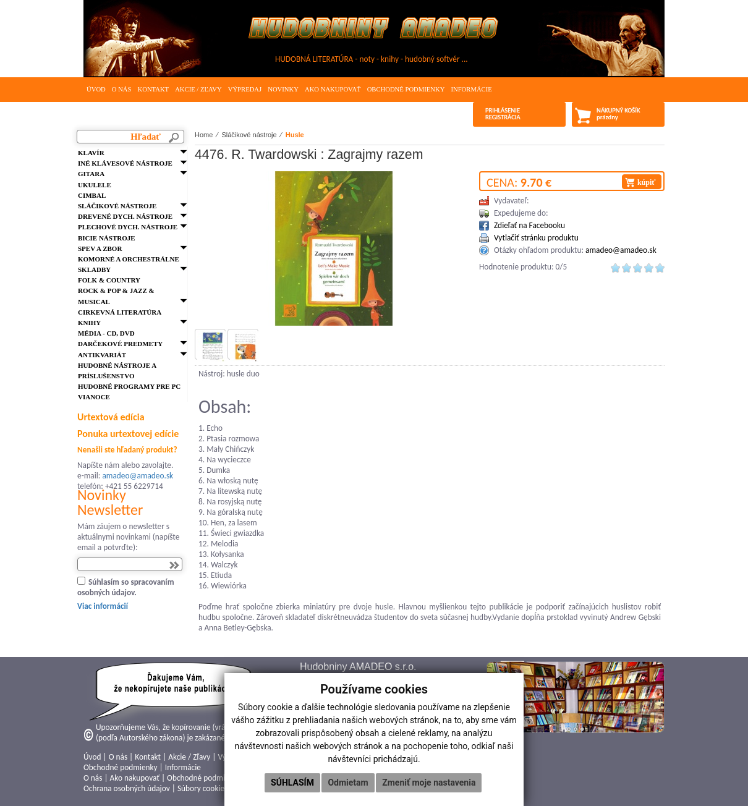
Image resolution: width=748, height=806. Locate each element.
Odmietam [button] (348, 782)
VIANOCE (94, 397)
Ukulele (94, 185)
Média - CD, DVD (106, 333)
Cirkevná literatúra (119, 312)
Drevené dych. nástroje (125, 216)
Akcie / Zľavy (198, 89)
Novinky (283, 89)
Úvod (96, 89)
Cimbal (92, 195)
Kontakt (153, 89)
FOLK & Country (109, 280)
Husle (295, 134)
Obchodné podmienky (406, 89)
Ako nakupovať (333, 89)
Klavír (91, 152)
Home (204, 134)
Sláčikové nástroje (117, 206)
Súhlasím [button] (292, 782)
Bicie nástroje (106, 238)
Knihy (89, 322)
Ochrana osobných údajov (126, 788)
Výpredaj (244, 89)
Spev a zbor (100, 248)
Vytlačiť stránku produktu (536, 237)
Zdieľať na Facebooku (529, 225)
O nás (122, 89)
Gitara (91, 173)
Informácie (471, 89)
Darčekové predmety (120, 343)
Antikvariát (102, 354)
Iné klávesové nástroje (125, 163)
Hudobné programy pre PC (129, 386)
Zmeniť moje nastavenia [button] (428, 782)
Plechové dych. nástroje (127, 227)
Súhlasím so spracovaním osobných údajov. (125, 587)
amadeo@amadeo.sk (137, 475)
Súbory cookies (202, 788)
